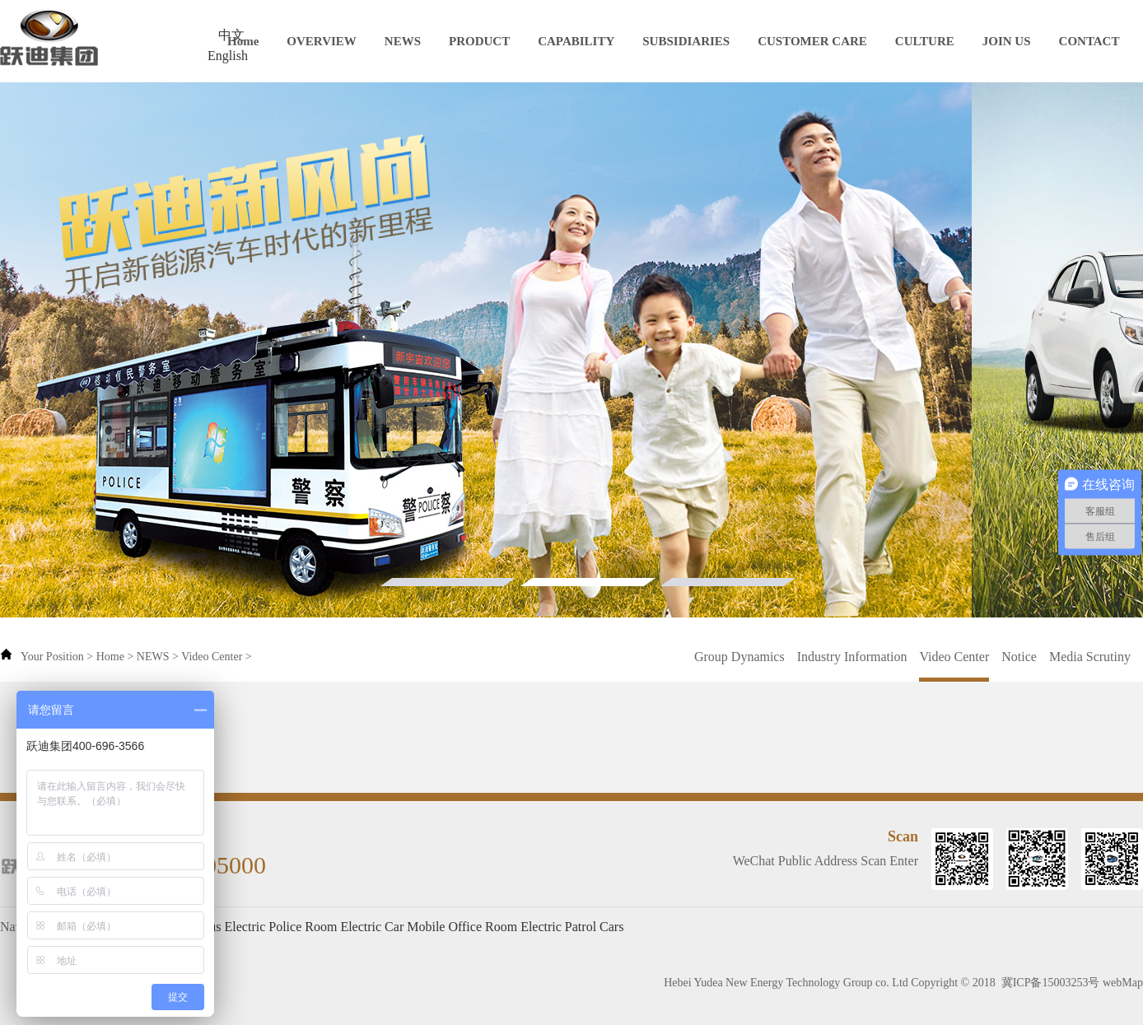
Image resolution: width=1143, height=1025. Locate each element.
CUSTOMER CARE (812, 41)
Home (243, 41)
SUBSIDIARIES (686, 41)
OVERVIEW (322, 41)
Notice (1019, 657)
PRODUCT (479, 41)
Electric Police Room (281, 927)
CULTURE (924, 41)
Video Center (211, 656)
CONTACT (1089, 41)
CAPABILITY (576, 41)
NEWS (403, 41)
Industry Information (852, 657)
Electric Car (372, 927)
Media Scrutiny (1090, 657)
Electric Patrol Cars (571, 927)
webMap (1123, 982)
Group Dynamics (739, 657)
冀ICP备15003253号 (1050, 982)
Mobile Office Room (462, 927)
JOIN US (1006, 41)
